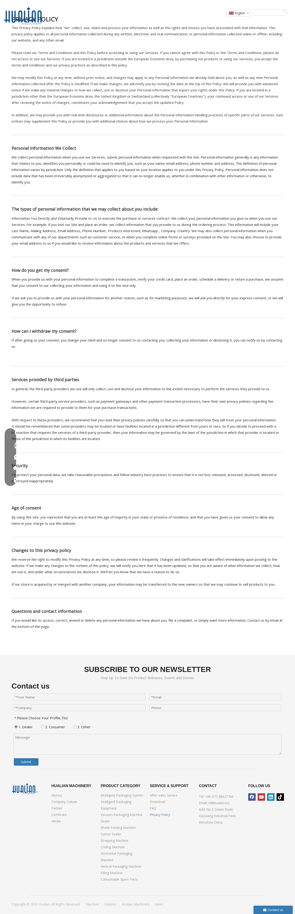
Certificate (59, 814)
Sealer (105, 821)
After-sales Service (163, 795)
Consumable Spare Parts (119, 879)
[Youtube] (261, 797)
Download (157, 802)
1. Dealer (24, 727)
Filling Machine (112, 873)
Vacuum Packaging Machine (121, 814)
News (159, 904)
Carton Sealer (111, 834)
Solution (110, 904)
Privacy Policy (160, 814)
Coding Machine (113, 847)
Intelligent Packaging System (122, 795)
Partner (56, 808)
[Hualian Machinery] (24, 788)
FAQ (153, 808)
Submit (26, 762)
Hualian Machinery (135, 904)
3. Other (82, 727)
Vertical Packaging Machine (121, 866)
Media (56, 821)
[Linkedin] (270, 797)
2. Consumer (53, 727)
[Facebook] (252, 797)
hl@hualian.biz (219, 803)
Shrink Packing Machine (118, 827)
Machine (92, 904)
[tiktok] (280, 797)
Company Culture (64, 802)
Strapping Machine (114, 840)
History (56, 795)
